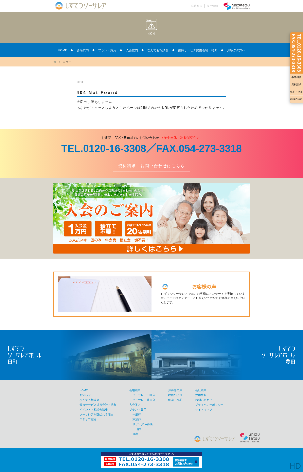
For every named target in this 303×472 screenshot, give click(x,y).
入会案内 (132, 50)
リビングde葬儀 (142, 424)
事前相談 (296, 77)
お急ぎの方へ (236, 50)
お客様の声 (175, 390)
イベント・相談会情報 (93, 409)
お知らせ (85, 395)
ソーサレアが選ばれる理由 (96, 414)
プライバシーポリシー (209, 404)
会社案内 (196, 5)
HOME (62, 50)
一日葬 (136, 429)
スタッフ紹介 (87, 419)
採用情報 (212, 5)
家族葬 (136, 419)
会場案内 (83, 50)
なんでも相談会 (157, 50)
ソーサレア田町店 (143, 395)
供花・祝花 (296, 91)
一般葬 (136, 414)
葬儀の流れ (296, 99)
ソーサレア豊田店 (143, 399)
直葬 (135, 434)
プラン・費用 (107, 50)
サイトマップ (203, 409)
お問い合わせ (203, 399)
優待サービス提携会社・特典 (197, 50)
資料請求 (296, 84)
